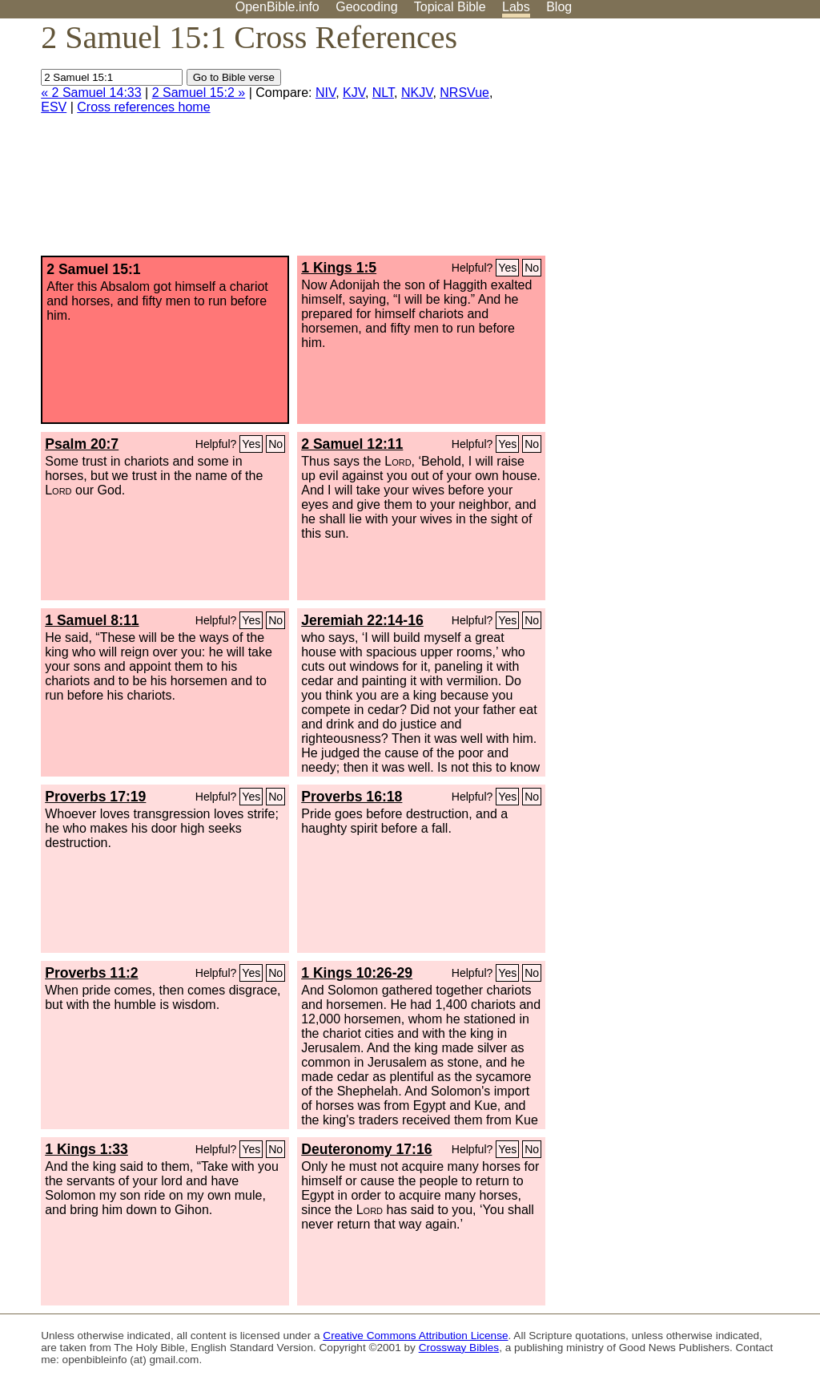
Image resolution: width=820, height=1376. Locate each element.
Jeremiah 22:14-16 (362, 620)
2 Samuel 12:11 (352, 444)
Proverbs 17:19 (95, 797)
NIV (326, 92)
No (532, 267)
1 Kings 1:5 (338, 268)
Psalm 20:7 (82, 444)
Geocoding (366, 7)
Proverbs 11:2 (91, 973)
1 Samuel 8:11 (92, 620)
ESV (53, 107)
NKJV (416, 92)
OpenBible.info (277, 7)
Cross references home (143, 107)
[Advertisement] (658, 143)
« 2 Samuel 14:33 (91, 92)
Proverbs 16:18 (351, 797)
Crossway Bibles (459, 1348)
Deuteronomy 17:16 (366, 1149)
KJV (354, 92)
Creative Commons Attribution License (415, 1336)
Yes (507, 267)
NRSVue (464, 92)
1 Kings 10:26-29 (356, 973)
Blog (559, 7)
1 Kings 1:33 (86, 1149)
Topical (450, 7)
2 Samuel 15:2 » (199, 92)
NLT (383, 92)
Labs (516, 7)
